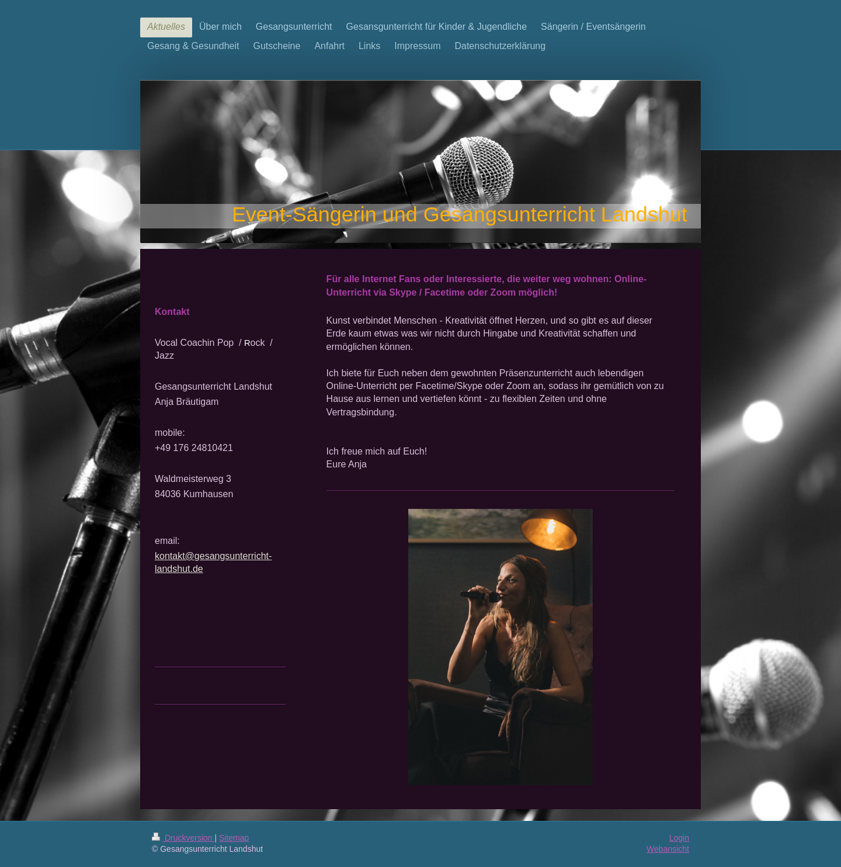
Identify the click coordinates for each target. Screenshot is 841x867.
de (198, 569)
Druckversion (183, 837)
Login (679, 837)
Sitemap (234, 837)
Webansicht (668, 849)
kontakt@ (174, 556)
